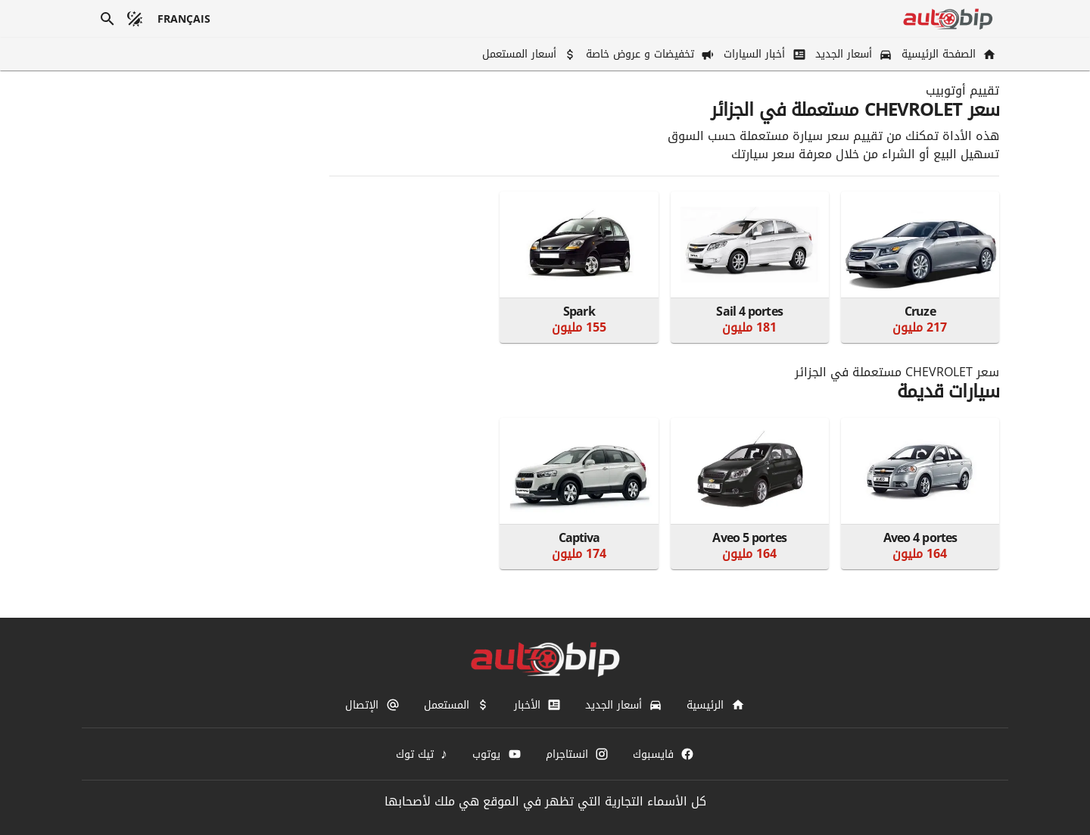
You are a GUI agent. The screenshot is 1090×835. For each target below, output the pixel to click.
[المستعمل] (457, 704)
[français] (184, 19)
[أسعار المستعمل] (528, 54)
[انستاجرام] (577, 754)
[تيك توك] (422, 754)
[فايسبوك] (663, 754)
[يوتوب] (496, 754)
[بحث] (107, 19)
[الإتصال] (372, 704)
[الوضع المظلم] (134, 19)
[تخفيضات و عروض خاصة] (649, 54)
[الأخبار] (537, 704)
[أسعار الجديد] (852, 54)
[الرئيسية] (715, 704)
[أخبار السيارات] (763, 54)
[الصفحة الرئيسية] (947, 54)
